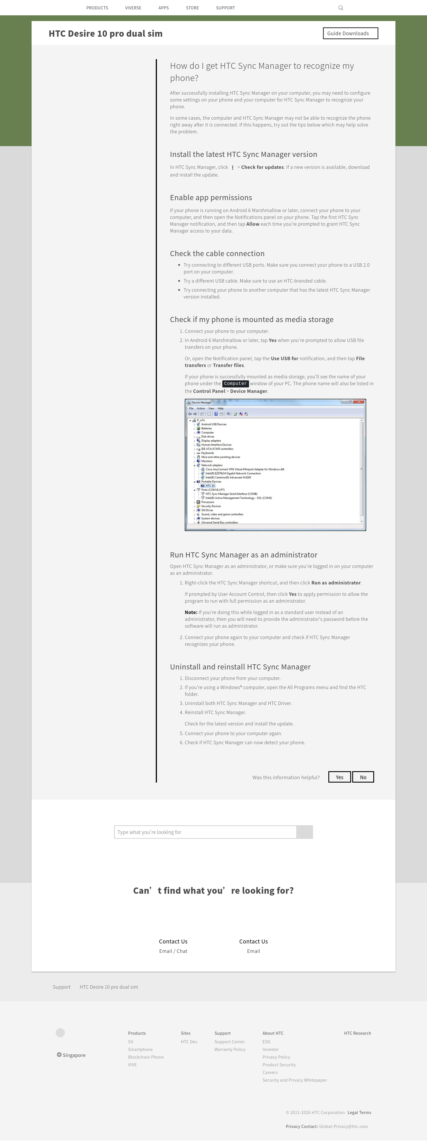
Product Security (273, 1070)
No (362, 783)
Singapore (75, 1061)
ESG (259, 1047)
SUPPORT (237, 7)
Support (63, 992)
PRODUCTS (98, 7)
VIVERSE (138, 7)
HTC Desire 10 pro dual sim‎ (116, 992)
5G (116, 1047)
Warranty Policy (221, 1055)
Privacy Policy (269, 1063)
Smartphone (126, 1055)
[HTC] (62, 7)
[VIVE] (363, 8)
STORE (202, 7)
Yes (338, 783)
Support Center (220, 1047)
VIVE (118, 1070)
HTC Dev (178, 1047)
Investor (263, 1055)
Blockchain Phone (132, 1063)
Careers (263, 1078)
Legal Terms (358, 1118)
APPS (171, 7)
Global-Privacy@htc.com (343, 1132)
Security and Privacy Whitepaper (289, 1086)
